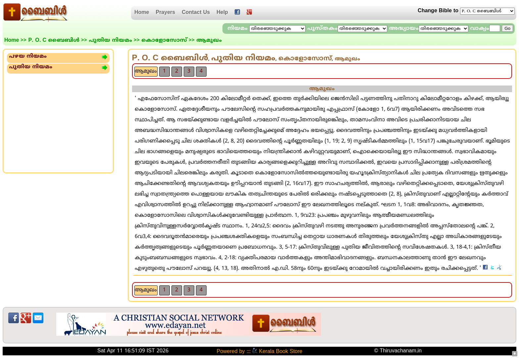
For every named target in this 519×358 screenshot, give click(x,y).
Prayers (165, 12)
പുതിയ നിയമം (110, 40)
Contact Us (196, 12)
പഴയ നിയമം (28, 56)
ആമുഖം (146, 71)
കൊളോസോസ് (164, 40)
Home (141, 12)
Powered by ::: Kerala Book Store (259, 351)
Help (222, 12)
